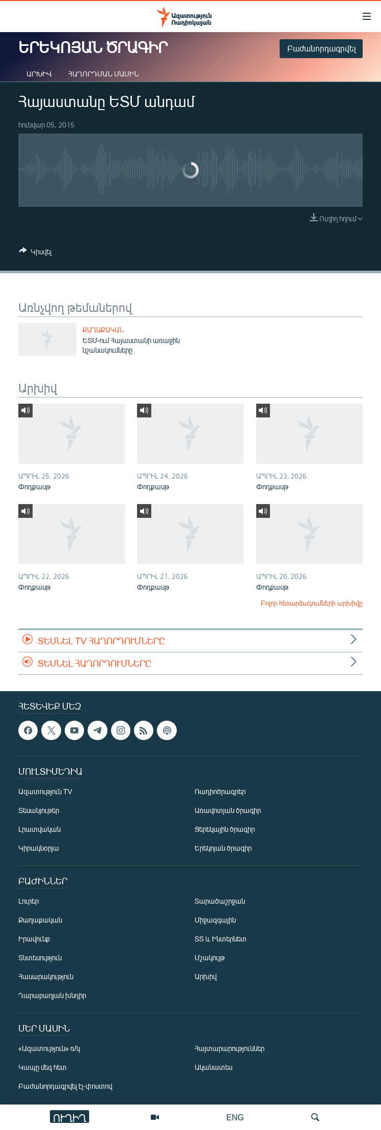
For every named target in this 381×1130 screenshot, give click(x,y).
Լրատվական (39, 829)
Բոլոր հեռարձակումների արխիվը (312, 603)
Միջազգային (215, 920)
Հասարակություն (45, 977)
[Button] (35, 253)
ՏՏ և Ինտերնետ (221, 939)
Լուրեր (28, 901)
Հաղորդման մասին (103, 73)
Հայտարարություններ (229, 1048)
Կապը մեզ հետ (42, 1067)
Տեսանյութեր (38, 810)
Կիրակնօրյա (38, 848)
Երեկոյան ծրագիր (223, 848)
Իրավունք (34, 939)
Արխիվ (39, 73)
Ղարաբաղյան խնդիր (52, 995)
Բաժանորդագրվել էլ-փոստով (65, 1086)
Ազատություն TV (45, 791)
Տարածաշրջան (220, 901)
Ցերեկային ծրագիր (225, 829)
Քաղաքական (103, 330)
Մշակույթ (210, 958)
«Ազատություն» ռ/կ (49, 1048)
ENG (235, 1117)
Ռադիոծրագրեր (220, 791)
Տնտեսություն (40, 958)
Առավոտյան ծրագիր (228, 810)
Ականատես (213, 1067)
